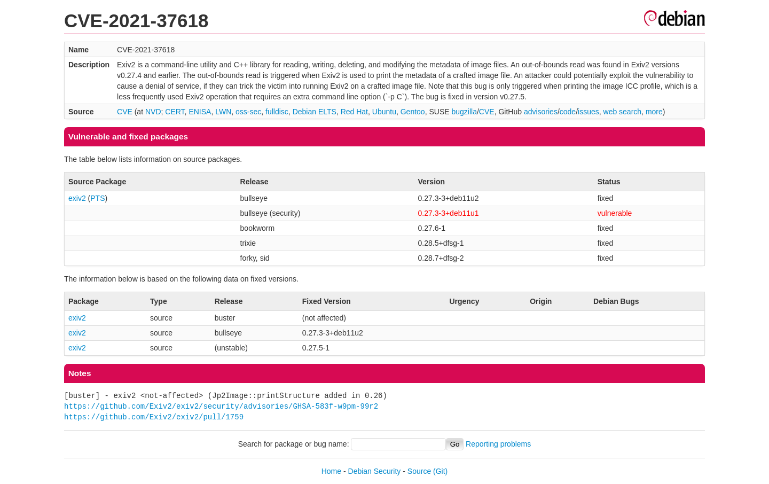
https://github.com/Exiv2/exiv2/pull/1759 (154, 417)
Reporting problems (498, 444)
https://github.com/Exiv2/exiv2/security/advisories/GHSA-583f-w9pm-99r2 (221, 406)
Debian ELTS (314, 111)
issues (588, 111)
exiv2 (77, 198)
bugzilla (463, 111)
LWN (223, 111)
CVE (124, 111)
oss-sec (248, 111)
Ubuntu (384, 111)
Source (419, 471)
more (654, 111)
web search (622, 111)
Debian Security (374, 471)
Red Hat (354, 111)
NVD (153, 111)
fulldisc (276, 111)
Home (331, 471)
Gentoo (413, 111)
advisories (541, 111)
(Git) (440, 471)
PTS (97, 198)
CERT (174, 111)
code (568, 111)
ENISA (200, 111)
